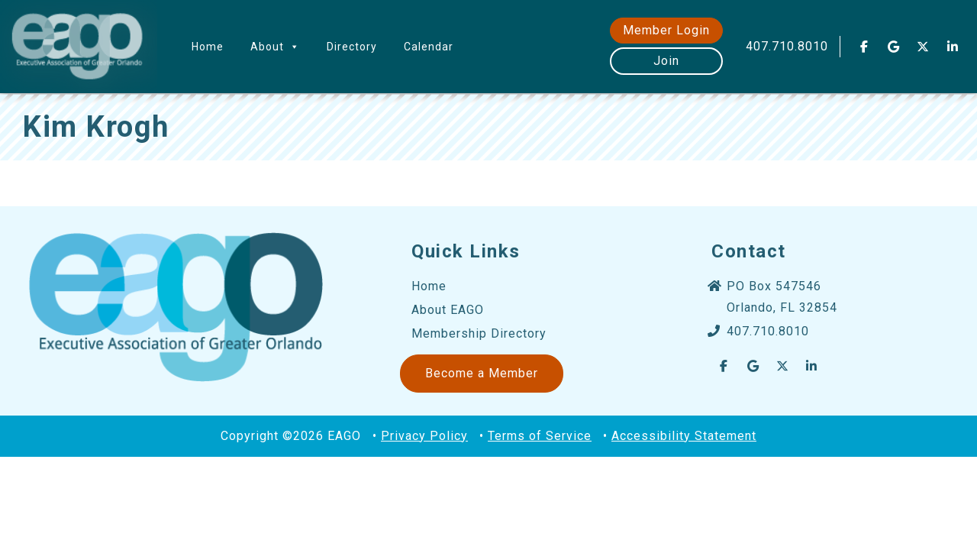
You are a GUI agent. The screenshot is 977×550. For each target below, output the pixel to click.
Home (208, 46)
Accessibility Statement (683, 436)
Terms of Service (540, 436)
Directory (352, 46)
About (275, 46)
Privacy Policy (424, 436)
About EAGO (447, 309)
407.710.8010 (787, 46)
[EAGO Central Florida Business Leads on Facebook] (864, 47)
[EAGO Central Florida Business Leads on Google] (894, 47)
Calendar (428, 46)
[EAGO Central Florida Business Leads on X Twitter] (923, 47)
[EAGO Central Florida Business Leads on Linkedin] (952, 47)
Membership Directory (479, 333)
